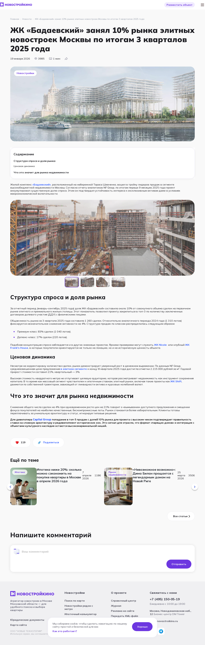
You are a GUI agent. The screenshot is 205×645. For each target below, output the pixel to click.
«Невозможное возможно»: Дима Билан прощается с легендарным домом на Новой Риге (154, 475)
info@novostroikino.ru (164, 621)
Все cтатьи (180, 516)
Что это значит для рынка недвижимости (41, 172)
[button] (10, 487)
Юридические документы (27, 619)
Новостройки (75, 593)
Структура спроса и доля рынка (34, 160)
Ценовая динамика (24, 166)
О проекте (118, 593)
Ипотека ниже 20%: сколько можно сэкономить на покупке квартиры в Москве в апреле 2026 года (59, 475)
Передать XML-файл (124, 616)
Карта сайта (18, 624)
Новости (27, 19)
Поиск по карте (75, 600)
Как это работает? (65, 631)
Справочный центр (123, 600)
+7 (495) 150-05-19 (165, 599)
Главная (14, 19)
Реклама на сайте (122, 610)
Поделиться (51, 442)
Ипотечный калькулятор (81, 614)
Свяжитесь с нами (163, 593)
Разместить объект (180, 4)
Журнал (116, 605)
